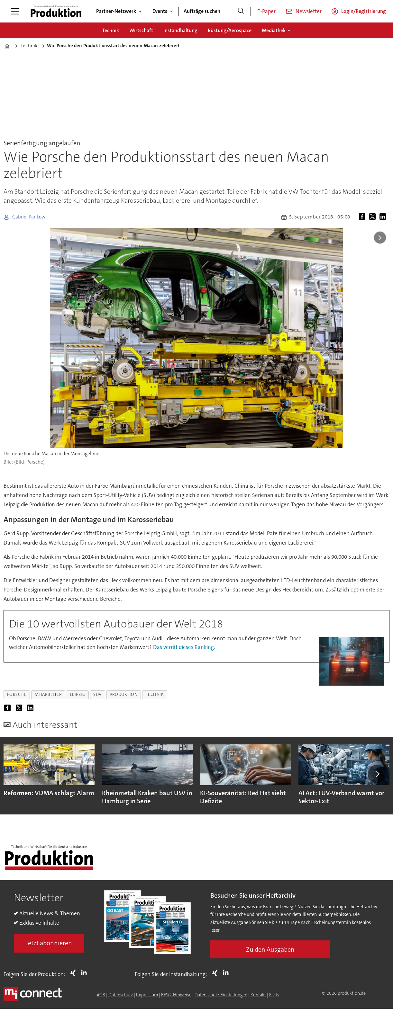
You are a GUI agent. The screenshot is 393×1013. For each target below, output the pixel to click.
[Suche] (240, 11)
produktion (123, 694)
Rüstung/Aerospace (229, 30)
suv (97, 694)
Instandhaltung (180, 30)
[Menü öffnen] (15, 11)
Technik (110, 30)
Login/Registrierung (363, 11)
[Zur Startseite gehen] (56, 11)
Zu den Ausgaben (270, 949)
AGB (101, 995)
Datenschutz (120, 995)
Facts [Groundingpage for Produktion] (274, 995)
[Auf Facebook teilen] (363, 217)
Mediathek (274, 30)
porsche (17, 694)
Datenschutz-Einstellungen (221, 995)
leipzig (78, 694)
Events (159, 11)
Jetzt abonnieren (49, 943)
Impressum (147, 995)
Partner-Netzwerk (116, 11)
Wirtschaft (141, 30)
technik (155, 694)
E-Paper (266, 11)
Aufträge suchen (202, 11)
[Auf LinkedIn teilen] (384, 217)
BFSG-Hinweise (176, 995)
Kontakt (258, 995)
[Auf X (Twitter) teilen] (374, 217)
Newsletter (309, 11)
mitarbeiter (48, 694)
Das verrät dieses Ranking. (184, 647)
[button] (377, 774)
